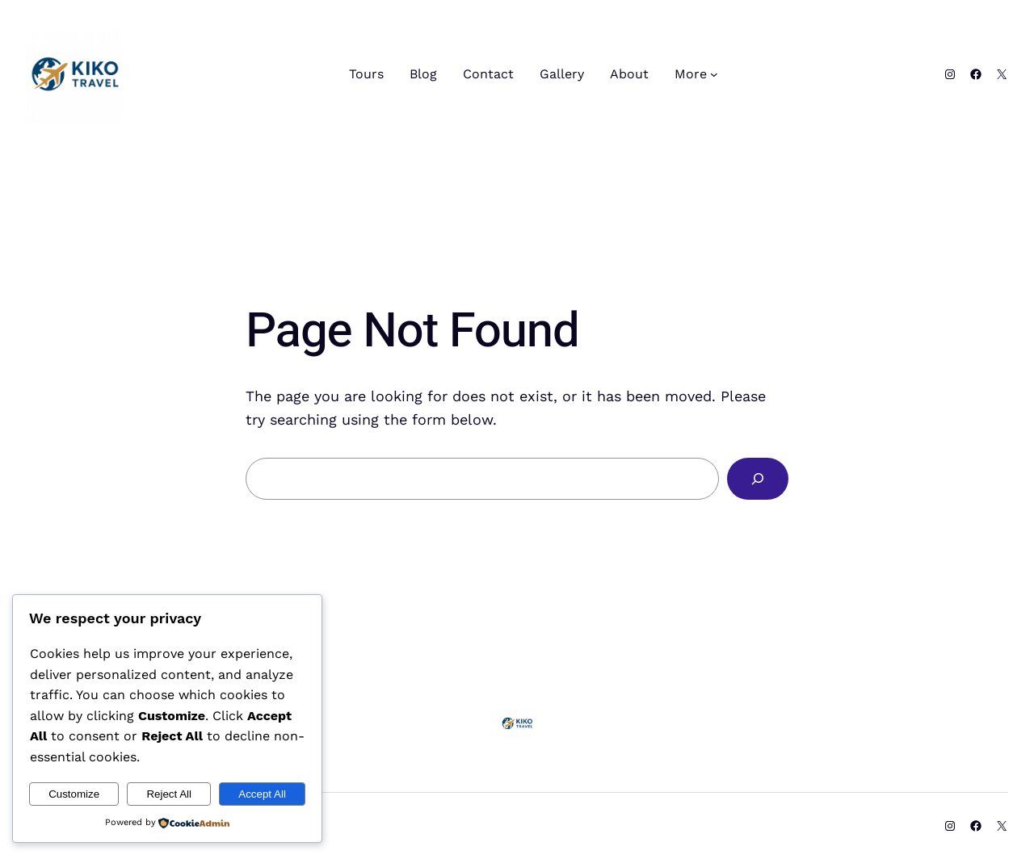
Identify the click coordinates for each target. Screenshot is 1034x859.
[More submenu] (714, 74)
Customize (73, 794)
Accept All (262, 794)
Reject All (168, 794)
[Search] (757, 479)
